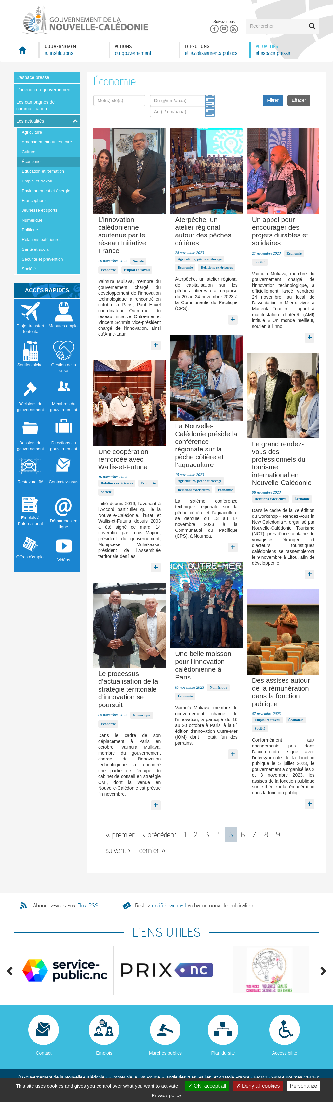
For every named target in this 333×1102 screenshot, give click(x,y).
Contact (43, 1052)
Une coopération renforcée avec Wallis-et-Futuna (123, 459)
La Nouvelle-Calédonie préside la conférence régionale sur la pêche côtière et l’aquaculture (206, 445)
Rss (234, 29)
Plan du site (223, 1052)
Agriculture (32, 132)
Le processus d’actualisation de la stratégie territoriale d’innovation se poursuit (128, 689)
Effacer (299, 100)
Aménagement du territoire (47, 142)
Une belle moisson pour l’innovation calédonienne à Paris (203, 665)
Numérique (32, 220)
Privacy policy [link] (166, 1095)
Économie (31, 161)
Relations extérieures (41, 239)
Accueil (26, 52)
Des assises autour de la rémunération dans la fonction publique (281, 692)
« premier (120, 834)
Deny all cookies (258, 1086)
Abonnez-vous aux (65, 905)
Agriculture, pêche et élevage (199, 259)
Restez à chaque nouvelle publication (194, 905)
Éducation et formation (43, 171)
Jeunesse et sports (39, 210)
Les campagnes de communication (35, 105)
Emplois (104, 1052)
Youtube (224, 29)
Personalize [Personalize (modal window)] (303, 1086)
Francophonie (35, 200)
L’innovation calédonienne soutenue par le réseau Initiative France (122, 235)
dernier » (152, 850)
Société (29, 268)
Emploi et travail (37, 181)
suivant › (118, 850)
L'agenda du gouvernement (44, 89)
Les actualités (30, 121)
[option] (65, 970)
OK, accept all (207, 1086)
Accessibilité (284, 1052)
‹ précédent (159, 834)
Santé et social (35, 249)
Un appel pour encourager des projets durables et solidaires (280, 231)
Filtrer (273, 100)
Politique (30, 229)
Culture (28, 151)
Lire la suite (156, 344)
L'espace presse (32, 77)
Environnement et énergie (46, 190)
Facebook (214, 29)
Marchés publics (165, 1052)
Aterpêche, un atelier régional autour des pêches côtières (203, 231)
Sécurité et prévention (42, 259)
